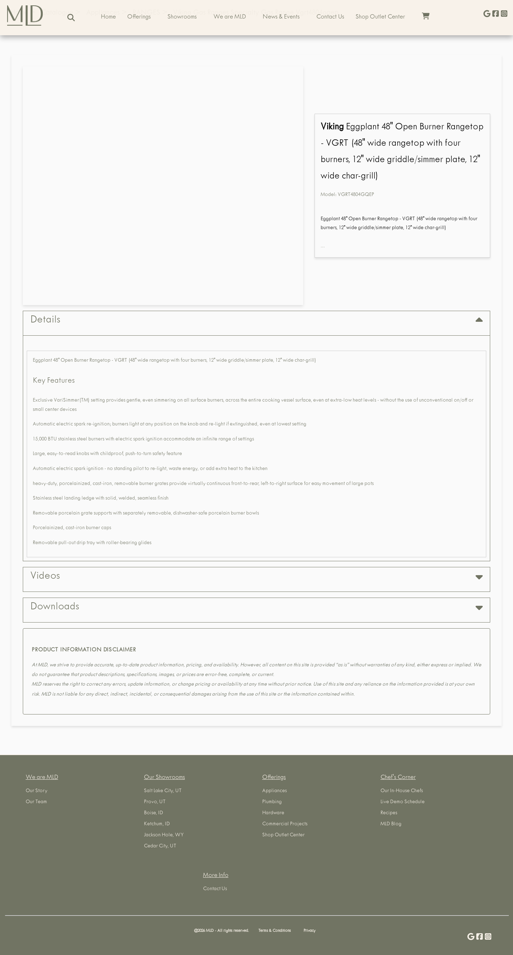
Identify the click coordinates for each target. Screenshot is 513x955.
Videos (256, 577)
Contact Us (330, 17)
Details (256, 320)
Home (108, 17)
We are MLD (229, 17)
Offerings (139, 17)
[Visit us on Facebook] (495, 14)
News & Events (281, 17)
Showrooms (182, 17)
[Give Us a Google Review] (487, 14)
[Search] (71, 17)
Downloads (256, 607)
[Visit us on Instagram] (504, 14)
